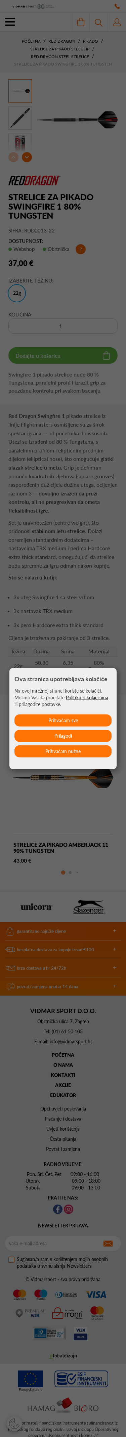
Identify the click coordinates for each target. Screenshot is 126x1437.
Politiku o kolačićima (87, 697)
